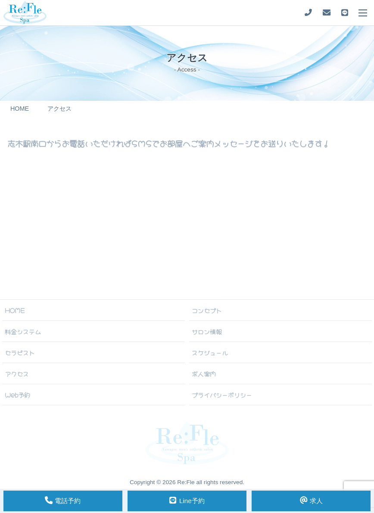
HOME (15, 310)
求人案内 (204, 373)
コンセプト (207, 310)
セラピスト (20, 352)
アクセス (17, 373)
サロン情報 (207, 331)
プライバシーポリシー (222, 394)
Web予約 (17, 394)
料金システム (23, 331)
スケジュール (210, 352)
